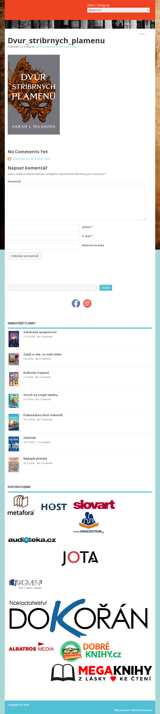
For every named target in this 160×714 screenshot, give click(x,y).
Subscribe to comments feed (31, 159)
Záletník (29, 438)
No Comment (44, 336)
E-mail (87, 236)
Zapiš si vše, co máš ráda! (42, 354)
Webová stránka (93, 245)
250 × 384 (40, 46)
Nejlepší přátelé (35, 458)
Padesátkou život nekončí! (43, 415)
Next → (143, 34)
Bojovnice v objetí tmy (63, 46)
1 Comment (44, 442)
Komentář (14, 181)
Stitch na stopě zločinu (40, 395)
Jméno (87, 227)
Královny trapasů (36, 373)
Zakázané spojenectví (39, 332)
